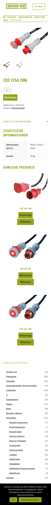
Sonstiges (10, 478)
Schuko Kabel (14, 459)
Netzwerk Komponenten (18, 423)
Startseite (11, 17)
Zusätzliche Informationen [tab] (17, 122)
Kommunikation (12, 400)
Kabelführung (14, 473)
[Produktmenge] (7, 90)
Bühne (8, 409)
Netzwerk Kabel (15, 432)
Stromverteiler (15, 446)
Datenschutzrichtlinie (30, 500)
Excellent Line (11, 372)
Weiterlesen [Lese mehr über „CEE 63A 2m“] (25, 282)
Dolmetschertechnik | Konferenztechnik (21, 386)
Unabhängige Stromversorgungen (22, 469)
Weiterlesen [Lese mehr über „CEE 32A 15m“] (25, 222)
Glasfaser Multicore (17, 436)
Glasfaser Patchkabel (17, 441)
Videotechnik (11, 377)
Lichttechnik (11, 390)
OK (13, 500)
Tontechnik (10, 381)
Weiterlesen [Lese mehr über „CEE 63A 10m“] (25, 342)
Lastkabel (13, 455)
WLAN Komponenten (17, 427)
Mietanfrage (10, 97)
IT (7, 395)
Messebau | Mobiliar (14, 413)
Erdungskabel (14, 464)
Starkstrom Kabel (18, 108)
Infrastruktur (25, 17)
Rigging (9, 404)
